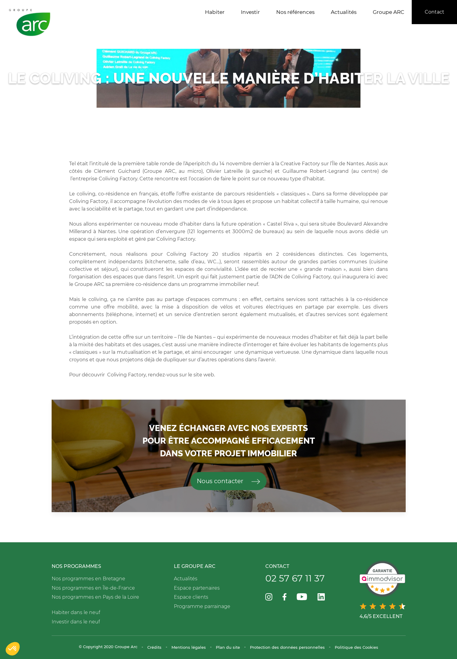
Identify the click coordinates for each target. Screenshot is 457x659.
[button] (12, 649)
